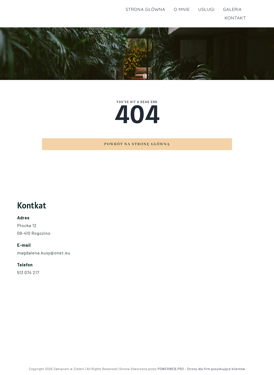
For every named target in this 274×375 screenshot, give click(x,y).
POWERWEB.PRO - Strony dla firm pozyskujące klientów (201, 369)
